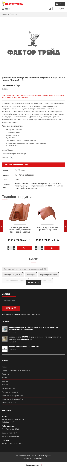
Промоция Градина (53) (13, 275)
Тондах (10, 150)
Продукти (5, 374)
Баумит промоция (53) (48, 275)
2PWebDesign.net (38, 458)
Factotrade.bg (42, 456)
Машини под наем (8, 388)
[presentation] (1, 226)
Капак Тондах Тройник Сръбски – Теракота (47, 228)
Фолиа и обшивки (26, 175)
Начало (5, 367)
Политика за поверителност (30, 314)
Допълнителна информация (16, 164)
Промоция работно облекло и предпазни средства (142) (25, 269)
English (61, 9)
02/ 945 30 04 (7, 444)
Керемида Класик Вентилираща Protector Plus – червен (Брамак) (19, 229)
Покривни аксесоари (18, 153)
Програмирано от (33, 465)
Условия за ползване (10, 392)
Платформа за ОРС (9, 403)
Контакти (5, 385)
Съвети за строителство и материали (16, 370)
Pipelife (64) (31, 275)
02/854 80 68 (18, 444)
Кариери (5, 381)
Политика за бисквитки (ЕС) (12, 399)
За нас (4, 378)
